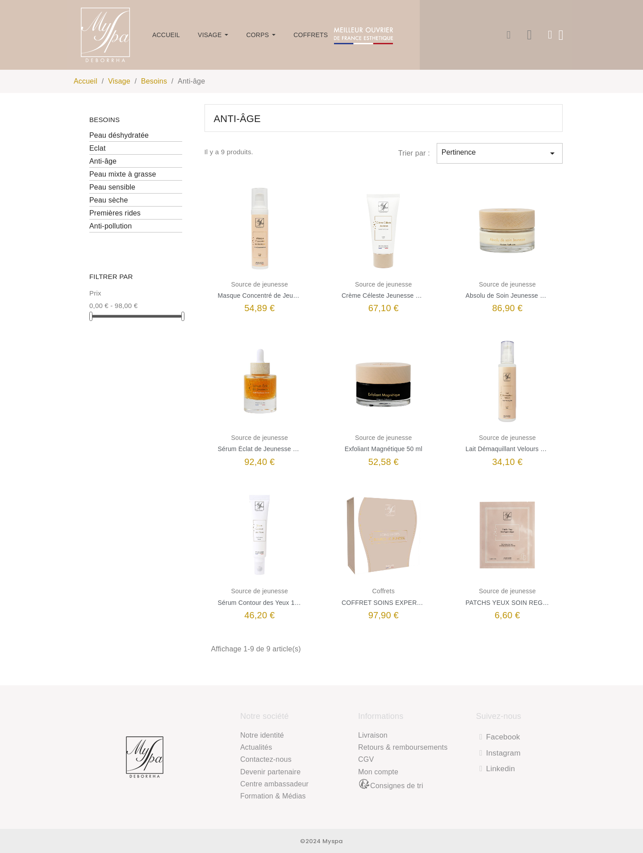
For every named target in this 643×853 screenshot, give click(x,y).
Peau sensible (112, 187)
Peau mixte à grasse (122, 174)
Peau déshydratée (119, 135)
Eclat (97, 148)
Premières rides (115, 213)
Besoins (104, 119)
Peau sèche (108, 200)
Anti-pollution (110, 226)
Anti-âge (103, 161)
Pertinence (500, 153)
